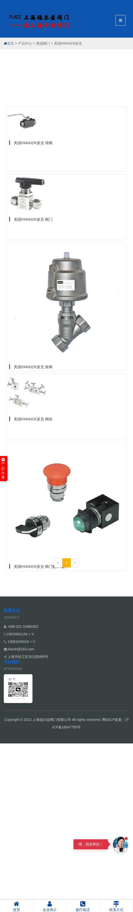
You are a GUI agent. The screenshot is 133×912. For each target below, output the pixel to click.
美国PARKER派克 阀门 (33, 277)
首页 (10, 43)
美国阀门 (43, 43)
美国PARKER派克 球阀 (33, 200)
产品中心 (25, 43)
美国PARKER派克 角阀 (33, 424)
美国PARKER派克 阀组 (33, 476)
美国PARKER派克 (68, 43)
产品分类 (3, 468)
